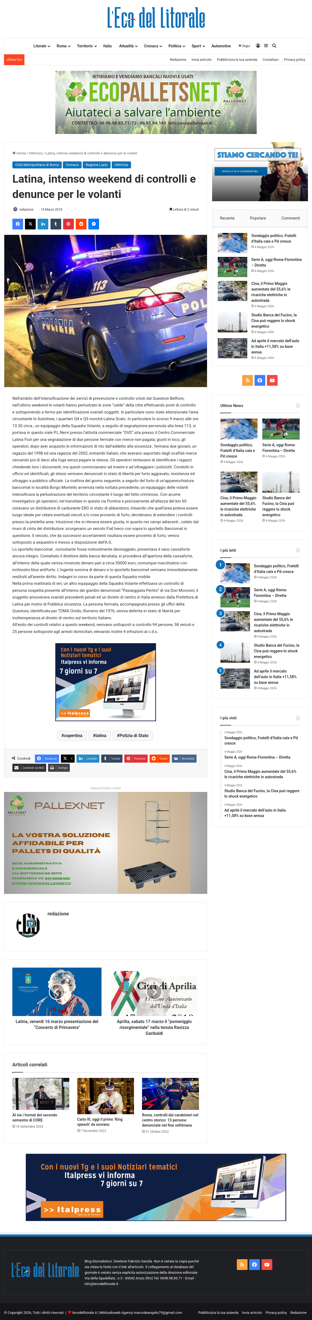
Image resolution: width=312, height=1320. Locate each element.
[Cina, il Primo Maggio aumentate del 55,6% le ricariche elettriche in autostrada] (235, 294)
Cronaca (151, 46)
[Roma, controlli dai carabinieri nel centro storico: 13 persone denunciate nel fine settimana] (170, 1091)
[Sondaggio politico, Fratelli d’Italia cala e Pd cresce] (235, 246)
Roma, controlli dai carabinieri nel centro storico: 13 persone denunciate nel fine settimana (170, 1117)
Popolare (258, 218)
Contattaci (271, 60)
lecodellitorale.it (84, 1310)
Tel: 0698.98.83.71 (168, 1276)
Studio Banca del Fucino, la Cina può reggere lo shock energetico (276, 323)
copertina (73, 736)
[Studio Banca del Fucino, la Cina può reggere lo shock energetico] (235, 325)
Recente (227, 218)
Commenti (290, 218)
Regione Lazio (96, 165)
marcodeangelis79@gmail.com (158, 1310)
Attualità (126, 46)
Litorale (40, 46)
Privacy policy (294, 60)
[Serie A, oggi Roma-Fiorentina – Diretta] (235, 270)
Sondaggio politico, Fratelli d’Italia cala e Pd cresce (237, 455)
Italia (107, 46)
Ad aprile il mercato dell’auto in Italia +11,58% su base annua (275, 349)
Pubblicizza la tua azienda (237, 60)
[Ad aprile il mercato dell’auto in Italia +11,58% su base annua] (235, 351)
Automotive (221, 46)
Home (19, 153)
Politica (175, 46)
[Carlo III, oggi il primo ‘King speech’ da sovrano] (105, 1093)
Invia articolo (202, 60)
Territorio (85, 46)
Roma (62, 46)
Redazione (178, 60)
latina (101, 736)
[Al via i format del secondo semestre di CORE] (40, 1091)
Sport (196, 46)
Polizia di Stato (133, 736)
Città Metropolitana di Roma (37, 165)
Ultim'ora (35, 153)
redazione (29, 209)
